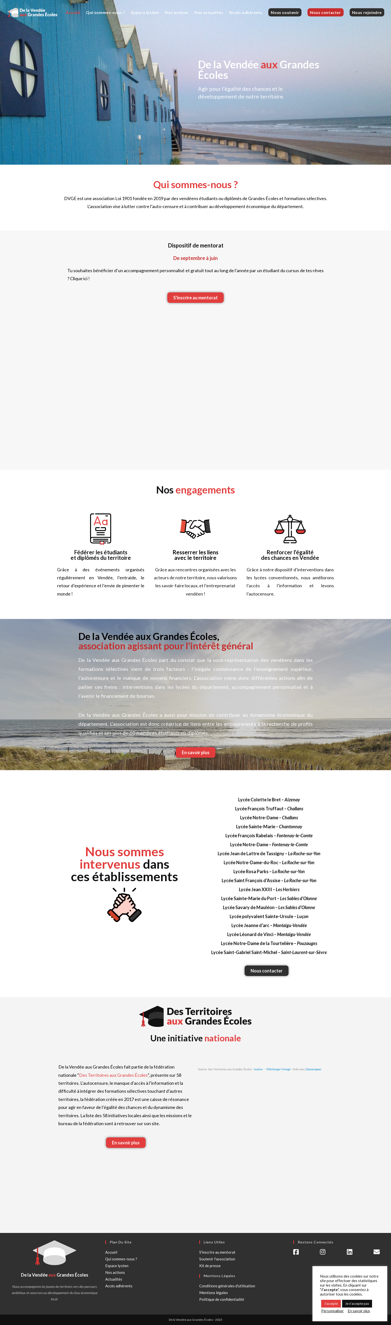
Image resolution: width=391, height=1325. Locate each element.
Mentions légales (213, 1292)
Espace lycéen (116, 1265)
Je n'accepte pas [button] (357, 1304)
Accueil (111, 1252)
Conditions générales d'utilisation (227, 1286)
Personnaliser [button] (332, 1311)
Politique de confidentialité (221, 1299)
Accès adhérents (118, 1286)
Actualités (113, 1279)
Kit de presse (210, 1265)
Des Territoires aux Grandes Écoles (113, 1075)
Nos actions (115, 1272)
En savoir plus (359, 1311)
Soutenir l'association (217, 1259)
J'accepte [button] (331, 1304)
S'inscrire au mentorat (217, 1252)
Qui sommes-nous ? (121, 1259)
